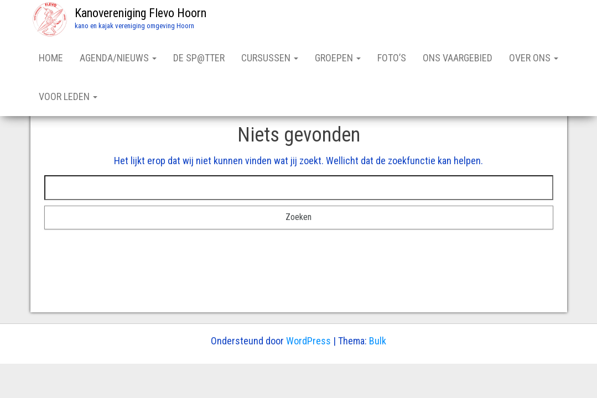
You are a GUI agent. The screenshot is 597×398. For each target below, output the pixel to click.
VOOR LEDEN (68, 96)
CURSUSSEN (269, 58)
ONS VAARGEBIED (457, 58)
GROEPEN (338, 58)
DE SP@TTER (199, 58)
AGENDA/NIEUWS (118, 58)
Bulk (377, 341)
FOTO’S (391, 58)
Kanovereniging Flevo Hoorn (140, 13)
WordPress (308, 341)
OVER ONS (533, 58)
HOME (51, 58)
